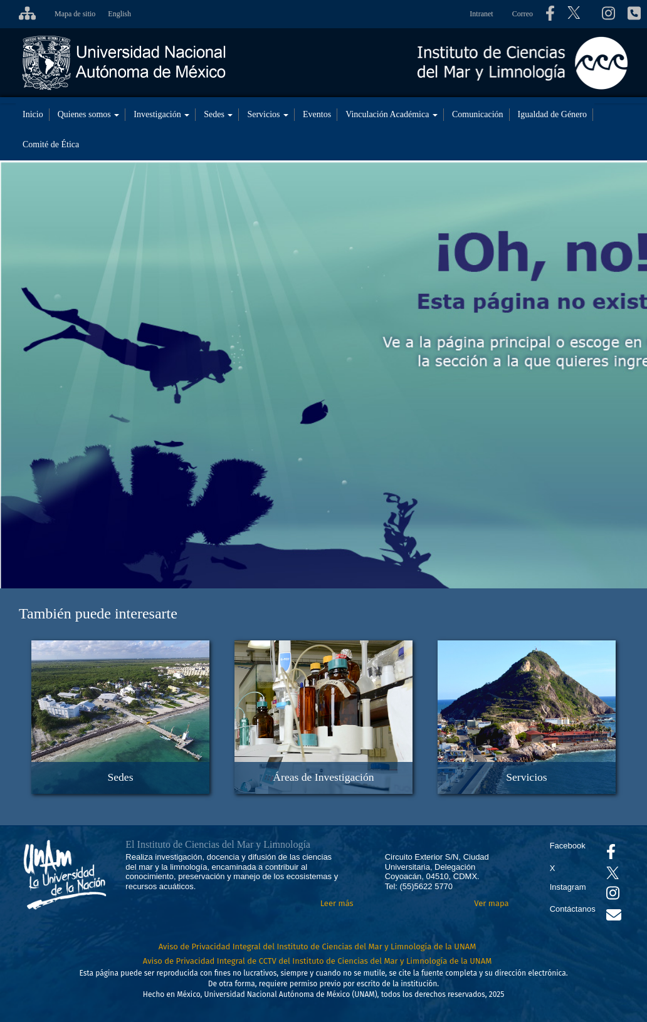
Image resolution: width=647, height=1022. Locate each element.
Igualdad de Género (552, 114)
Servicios (267, 114)
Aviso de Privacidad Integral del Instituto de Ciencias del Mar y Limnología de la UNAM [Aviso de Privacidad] (317, 946)
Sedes (218, 114)
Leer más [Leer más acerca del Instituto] (337, 903)
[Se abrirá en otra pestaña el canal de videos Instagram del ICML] (612, 895)
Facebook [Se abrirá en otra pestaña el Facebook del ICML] (568, 845)
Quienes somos (89, 114)
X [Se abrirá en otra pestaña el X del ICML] (552, 868)
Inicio (33, 114)
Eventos (317, 114)
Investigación (161, 114)
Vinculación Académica (391, 114)
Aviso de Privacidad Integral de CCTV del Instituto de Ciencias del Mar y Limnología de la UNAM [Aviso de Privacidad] (317, 961)
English (119, 13)
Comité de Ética (51, 144)
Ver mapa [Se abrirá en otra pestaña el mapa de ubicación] (491, 903)
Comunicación (477, 114)
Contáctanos (573, 909)
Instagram (568, 887)
